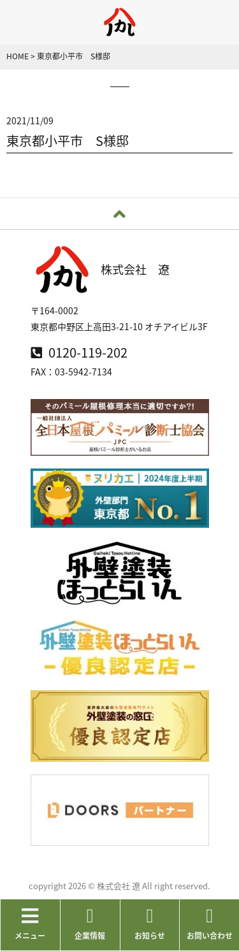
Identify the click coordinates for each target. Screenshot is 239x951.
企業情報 (90, 923)
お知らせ (150, 923)
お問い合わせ (209, 923)
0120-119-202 (79, 352)
